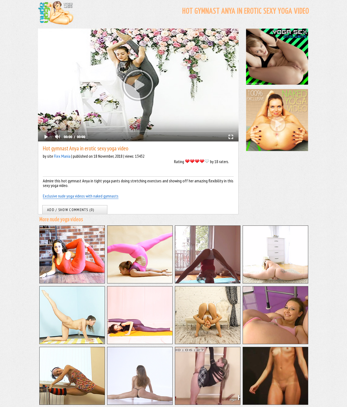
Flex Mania (62, 156)
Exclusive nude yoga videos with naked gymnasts (80, 196)
